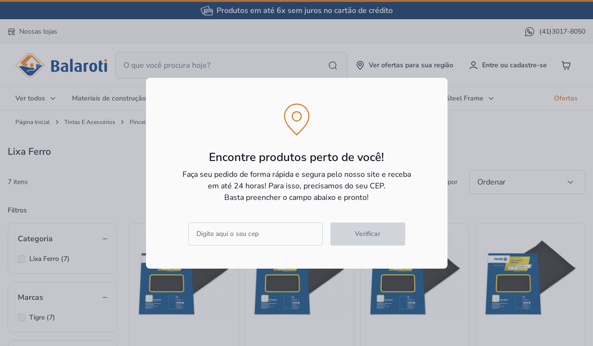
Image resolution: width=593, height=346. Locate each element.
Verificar (367, 233)
